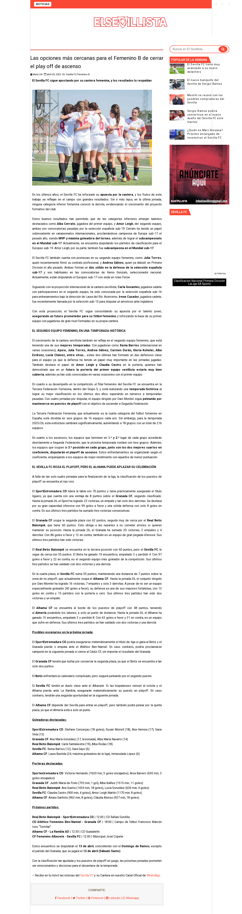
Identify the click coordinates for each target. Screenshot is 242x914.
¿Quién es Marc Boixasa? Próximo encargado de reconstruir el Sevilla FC (205, 134)
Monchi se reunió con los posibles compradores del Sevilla (205, 99)
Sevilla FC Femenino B (78, 74)
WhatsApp (153, 875)
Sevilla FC (86, 875)
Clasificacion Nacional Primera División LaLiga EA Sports (199, 282)
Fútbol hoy (221, 273)
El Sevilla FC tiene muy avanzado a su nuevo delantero (203, 68)
